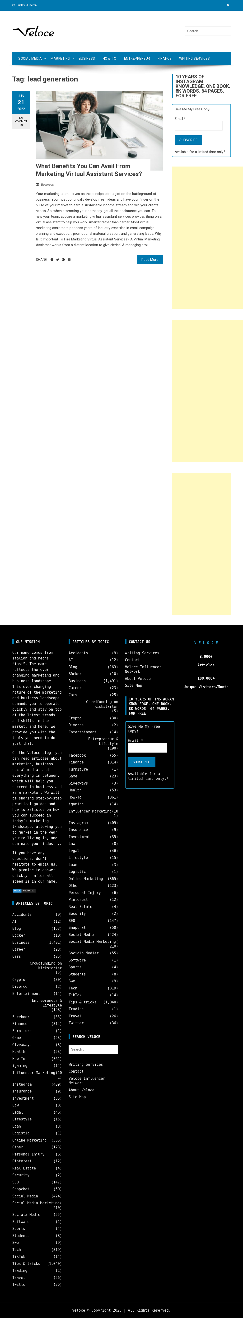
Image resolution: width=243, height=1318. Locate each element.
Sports (18, 1229)
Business (87, 58)
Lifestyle (22, 1119)
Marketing (60, 58)
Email (180, 119)
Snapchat (20, 1189)
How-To (110, 58)
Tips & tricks (26, 1264)
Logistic (20, 1133)
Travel (18, 1278)
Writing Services (194, 58)
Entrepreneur (137, 58)
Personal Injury (28, 1154)
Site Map (77, 1097)
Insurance (22, 1091)
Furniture (22, 1031)
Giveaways (22, 1045)
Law (15, 1105)
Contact (76, 1071)
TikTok (18, 1257)
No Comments (21, 121)
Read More (149, 259)
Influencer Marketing (33, 1073)
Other (17, 1147)
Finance (165, 58)
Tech (16, 1250)
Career (18, 949)
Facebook (20, 1017)
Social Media (30, 58)
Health (18, 1052)
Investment (23, 1098)
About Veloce (81, 1090)
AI (14, 921)
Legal (17, 1112)
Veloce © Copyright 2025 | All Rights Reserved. (121, 1310)
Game (16, 1038)
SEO (15, 1182)
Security (20, 1175)
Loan (16, 1126)
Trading (19, 1270)
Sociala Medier (27, 1215)
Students (20, 1236)
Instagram (22, 1084)
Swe (15, 1243)
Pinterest (22, 1161)
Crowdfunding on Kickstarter (46, 965)
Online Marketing (29, 1140)
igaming (19, 1066)
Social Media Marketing (36, 1203)
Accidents (22, 914)
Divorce (19, 986)
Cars (16, 956)
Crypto (18, 980)
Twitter (19, 1284)
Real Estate (24, 1168)
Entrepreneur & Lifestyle (47, 1002)
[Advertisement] (207, 238)
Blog (16, 928)
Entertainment (26, 994)
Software (20, 1222)
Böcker (18, 935)
